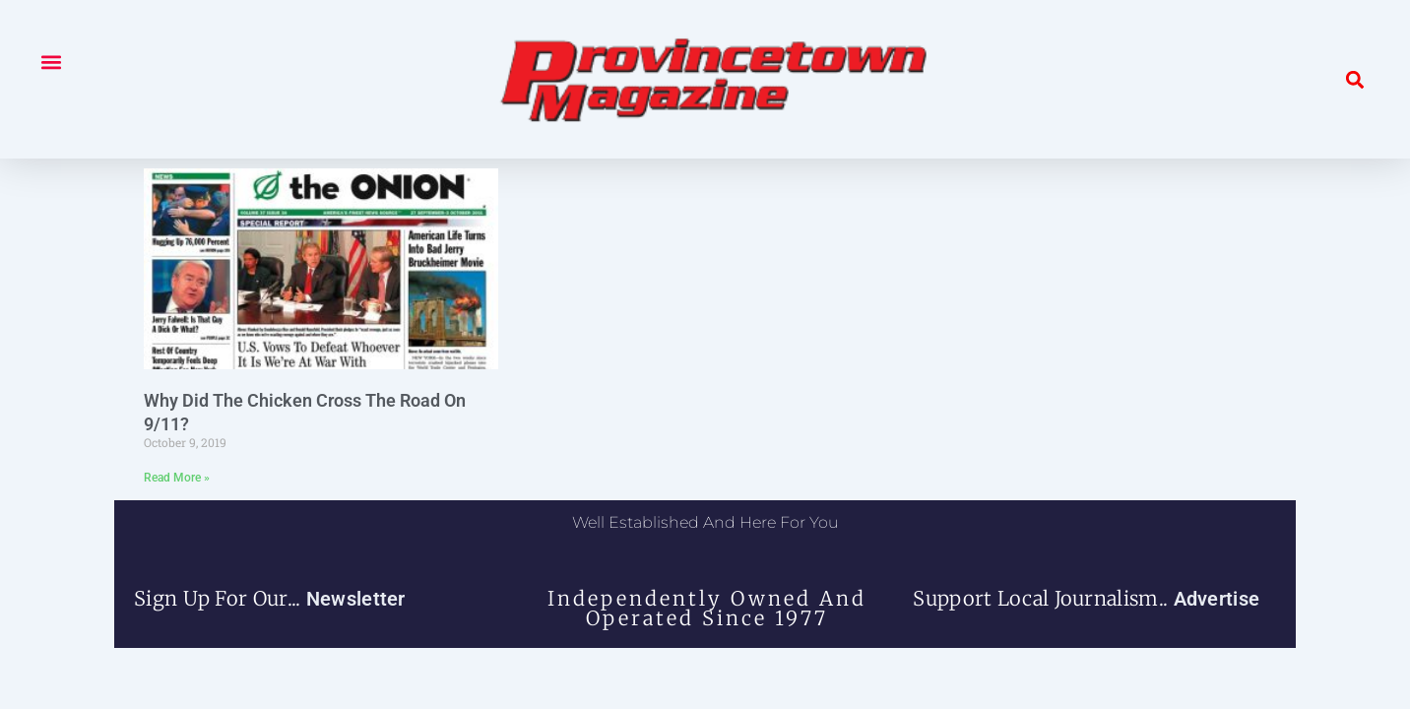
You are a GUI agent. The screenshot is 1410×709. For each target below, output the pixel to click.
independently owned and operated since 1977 (706, 608)
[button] (50, 61)
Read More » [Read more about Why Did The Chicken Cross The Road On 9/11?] (177, 477)
